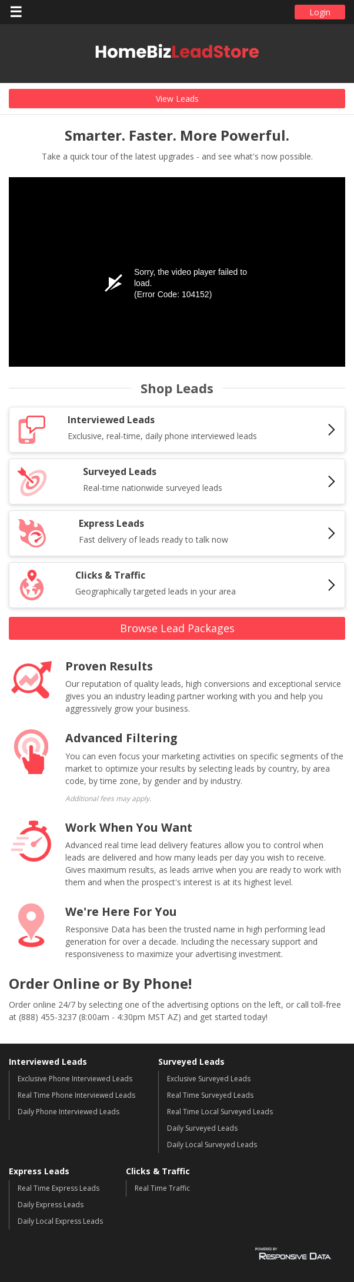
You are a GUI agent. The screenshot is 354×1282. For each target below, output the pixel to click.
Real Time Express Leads (58, 1188)
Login (319, 12)
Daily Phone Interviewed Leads (68, 1112)
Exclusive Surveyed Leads (209, 1079)
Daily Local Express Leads (60, 1221)
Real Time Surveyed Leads (210, 1095)
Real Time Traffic (162, 1188)
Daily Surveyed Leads (202, 1128)
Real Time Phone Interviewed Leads (76, 1095)
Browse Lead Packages (177, 628)
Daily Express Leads (51, 1205)
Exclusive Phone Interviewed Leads (75, 1079)
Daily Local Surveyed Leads (212, 1145)
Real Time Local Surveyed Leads (220, 1112)
